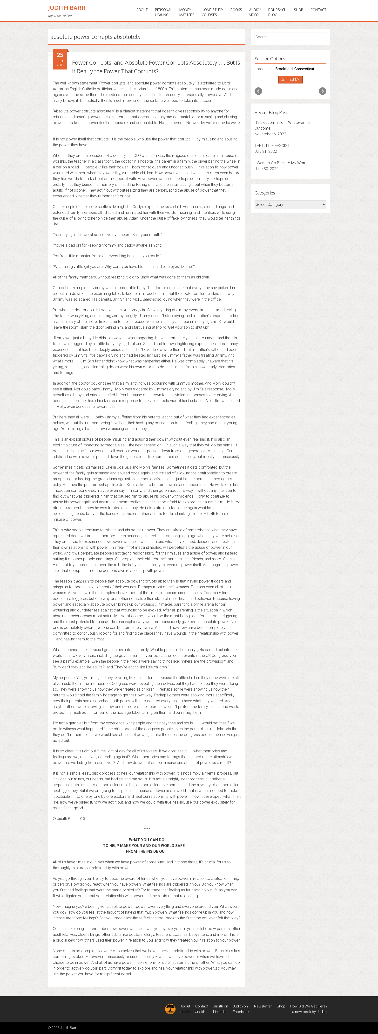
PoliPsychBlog (277, 12)
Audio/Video (255, 12)
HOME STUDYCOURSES (212, 12)
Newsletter (263, 1006)
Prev (258, 91)
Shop (298, 10)
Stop (292, 83)
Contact (318, 10)
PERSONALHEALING (163, 12)
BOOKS (236, 10)
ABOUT (142, 10)
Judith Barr (67, 7)
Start (289, 83)
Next (322, 91)
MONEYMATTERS (187, 12)
